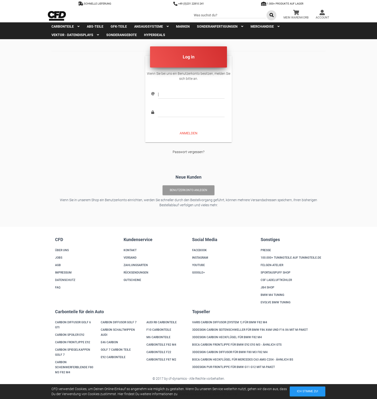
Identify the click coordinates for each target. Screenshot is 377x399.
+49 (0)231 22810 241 (188, 4)
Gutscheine (132, 280)
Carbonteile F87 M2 (161, 359)
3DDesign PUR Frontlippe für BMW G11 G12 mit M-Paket (233, 367)
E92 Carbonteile (113, 357)
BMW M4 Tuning (272, 295)
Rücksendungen (136, 272)
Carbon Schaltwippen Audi (118, 332)
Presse (266, 250)
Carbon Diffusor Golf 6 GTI (73, 325)
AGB (58, 265)
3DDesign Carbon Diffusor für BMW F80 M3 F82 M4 (230, 352)
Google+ (198, 272)
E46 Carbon (109, 342)
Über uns (62, 250)
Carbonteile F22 (158, 352)
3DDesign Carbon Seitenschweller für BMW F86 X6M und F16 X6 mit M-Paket (250, 329)
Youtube (198, 265)
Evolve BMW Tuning (275, 302)
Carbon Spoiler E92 (69, 335)
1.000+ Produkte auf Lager (282, 4)
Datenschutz (65, 280)
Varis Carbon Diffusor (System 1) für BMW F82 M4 (229, 322)
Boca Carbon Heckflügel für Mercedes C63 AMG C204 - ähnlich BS (242, 359)
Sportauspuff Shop (275, 272)
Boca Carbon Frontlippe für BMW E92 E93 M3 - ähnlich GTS (237, 344)
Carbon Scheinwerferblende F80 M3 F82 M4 (74, 367)
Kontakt (130, 250)
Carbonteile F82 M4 (161, 344)
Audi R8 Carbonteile (161, 322)
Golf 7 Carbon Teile (116, 349)
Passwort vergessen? (188, 152)
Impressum (63, 272)
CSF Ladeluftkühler (276, 280)
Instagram (200, 257)
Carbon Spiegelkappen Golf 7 (72, 352)
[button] (322, 15)
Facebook (199, 250)
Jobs (58, 257)
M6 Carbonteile (158, 337)
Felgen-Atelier (272, 265)
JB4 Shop (267, 287)
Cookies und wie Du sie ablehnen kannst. (208, 394)
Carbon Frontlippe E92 (72, 342)
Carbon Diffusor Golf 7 (119, 322)
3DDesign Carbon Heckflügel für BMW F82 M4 (227, 337)
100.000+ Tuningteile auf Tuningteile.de (291, 257)
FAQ (57, 287)
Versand (130, 257)
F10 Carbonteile (158, 329)
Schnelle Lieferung (94, 4)
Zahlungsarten (136, 265)
